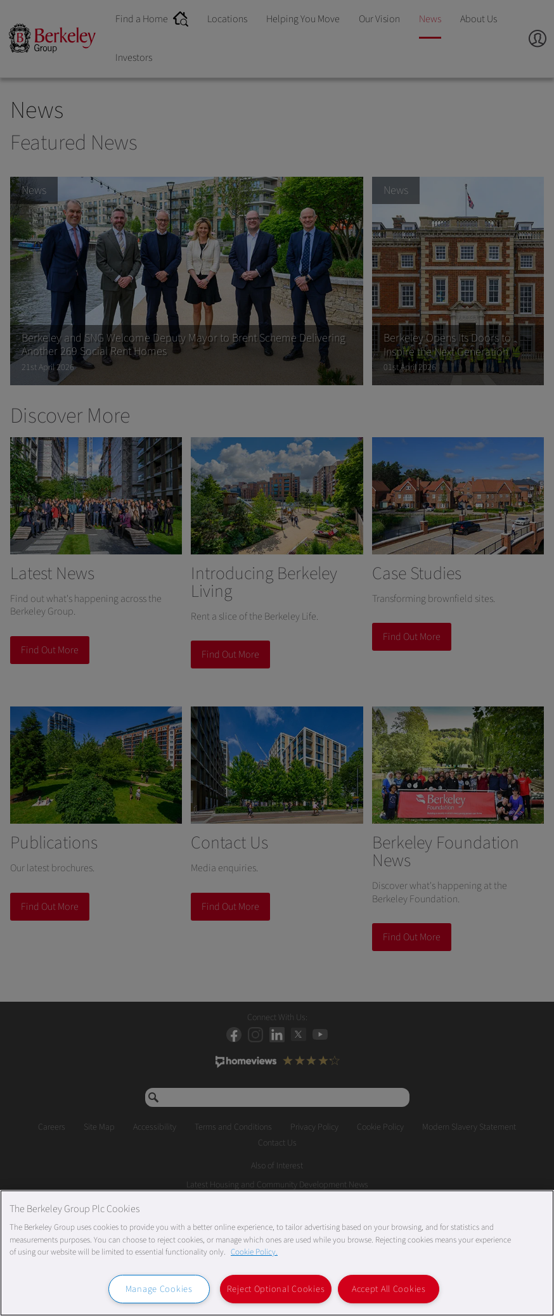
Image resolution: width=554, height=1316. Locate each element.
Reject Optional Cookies (276, 1289)
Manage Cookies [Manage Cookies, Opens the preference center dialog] (159, 1289)
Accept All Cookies (389, 1289)
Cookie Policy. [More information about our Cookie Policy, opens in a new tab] (254, 1252)
